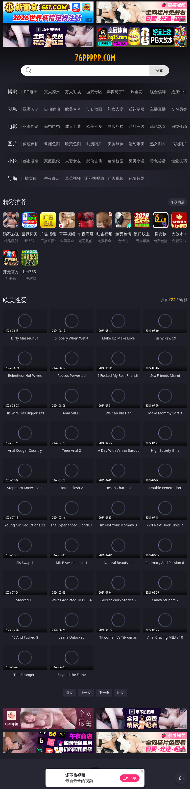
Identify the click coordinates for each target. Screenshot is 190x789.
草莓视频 (73, 178)
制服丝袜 (115, 126)
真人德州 (52, 91)
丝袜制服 (136, 109)
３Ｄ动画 (94, 109)
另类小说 (136, 161)
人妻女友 (73, 161)
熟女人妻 (115, 109)
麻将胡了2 (115, 91)
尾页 (120, 692)
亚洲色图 (52, 143)
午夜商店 (52, 178)
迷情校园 (115, 161)
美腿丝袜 (115, 143)
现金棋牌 (158, 91)
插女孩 (31, 178)
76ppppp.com (95, 58)
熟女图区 (158, 143)
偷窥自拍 (31, 143)
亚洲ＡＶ (31, 109)
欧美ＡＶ (73, 109)
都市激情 (31, 161)
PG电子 (30, 91)
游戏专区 (94, 91)
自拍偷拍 (52, 109)
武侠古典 (94, 161)
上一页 (86, 692)
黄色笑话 (158, 161)
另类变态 (179, 126)
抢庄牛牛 (179, 91)
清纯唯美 (136, 143)
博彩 (13, 91)
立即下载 (130, 778)
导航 (13, 178)
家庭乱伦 (52, 161)
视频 (13, 109)
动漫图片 (94, 143)
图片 (13, 143)
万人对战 (73, 91)
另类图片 (179, 143)
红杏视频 (115, 178)
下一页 (104, 692)
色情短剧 (136, 178)
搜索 (159, 70)
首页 (69, 692)
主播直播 (158, 109)
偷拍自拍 (52, 126)
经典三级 (136, 126)
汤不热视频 (94, 178)
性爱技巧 (179, 161)
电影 (13, 126)
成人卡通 (73, 126)
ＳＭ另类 (179, 109)
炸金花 (136, 91)
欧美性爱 (94, 126)
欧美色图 (73, 143)
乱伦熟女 (158, 126)
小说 (13, 161)
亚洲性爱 (31, 126)
